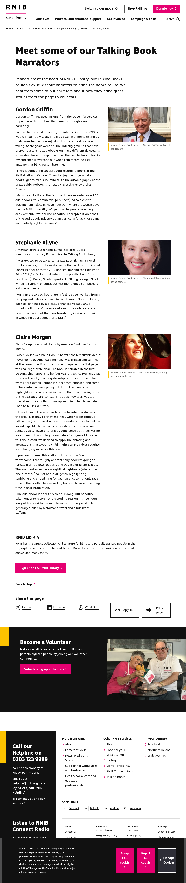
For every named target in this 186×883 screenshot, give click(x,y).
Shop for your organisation (115, 752)
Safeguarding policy (106, 835)
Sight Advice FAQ (118, 766)
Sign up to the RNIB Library (41, 568)
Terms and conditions (132, 828)
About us (71, 744)
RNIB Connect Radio (120, 771)
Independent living (66, 28)
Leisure (85, 28)
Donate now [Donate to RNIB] (166, 9)
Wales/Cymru (157, 756)
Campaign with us (145, 19)
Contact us (70, 831)
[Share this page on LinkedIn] (61, 607)
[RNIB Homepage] (16, 14)
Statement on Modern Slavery (104, 828)
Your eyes (43, 19)
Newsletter (70, 837)
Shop (110, 744)
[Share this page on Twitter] (29, 607)
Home (9, 28)
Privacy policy (134, 835)
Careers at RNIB (75, 750)
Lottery (111, 760)
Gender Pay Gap (166, 831)
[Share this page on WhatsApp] (93, 607)
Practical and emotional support (79, 19)
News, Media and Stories (76, 758)
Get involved (117, 19)
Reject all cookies (146, 860)
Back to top (23, 584)
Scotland (154, 744)
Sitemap (162, 826)
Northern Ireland (159, 750)
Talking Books (115, 777)
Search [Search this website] (172, 19)
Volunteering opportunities (45, 669)
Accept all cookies (124, 860)
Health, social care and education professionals (80, 780)
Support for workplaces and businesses (81, 768)
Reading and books (103, 28)
